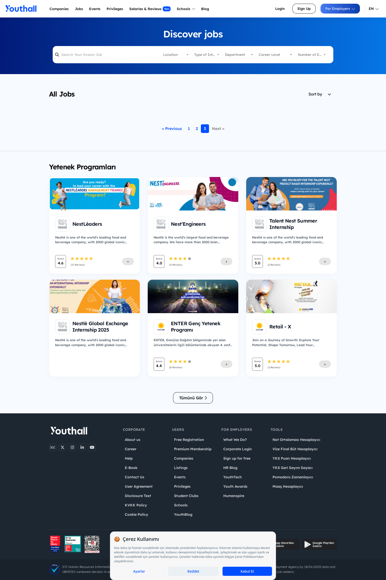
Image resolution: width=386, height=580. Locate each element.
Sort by (319, 94)
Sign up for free (236, 458)
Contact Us (134, 477)
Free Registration (189, 439)
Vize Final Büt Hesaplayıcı (295, 449)
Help (129, 458)
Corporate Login (237, 449)
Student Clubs (186, 496)
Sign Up (304, 8)
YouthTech (232, 477)
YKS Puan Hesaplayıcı (292, 458)
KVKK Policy (136, 505)
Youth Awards (235, 486)
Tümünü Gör (193, 397)
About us (132, 439)
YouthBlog (183, 514)
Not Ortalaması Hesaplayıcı (296, 439)
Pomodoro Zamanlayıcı (293, 477)
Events (94, 9)
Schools (186, 9)
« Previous (172, 128)
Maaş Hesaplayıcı (288, 486)
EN (374, 8)
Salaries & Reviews (150, 8)
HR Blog (230, 468)
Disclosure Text (138, 496)
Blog (205, 9)
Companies (59, 9)
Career (130, 449)
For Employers (340, 8)
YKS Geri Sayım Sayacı (293, 468)
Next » (218, 128)
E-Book (131, 468)
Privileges (182, 486)
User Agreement (139, 486)
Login (280, 8)
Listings (181, 468)
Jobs (79, 9)
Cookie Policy (136, 514)
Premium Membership (192, 449)
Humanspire (233, 496)
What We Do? (235, 439)
